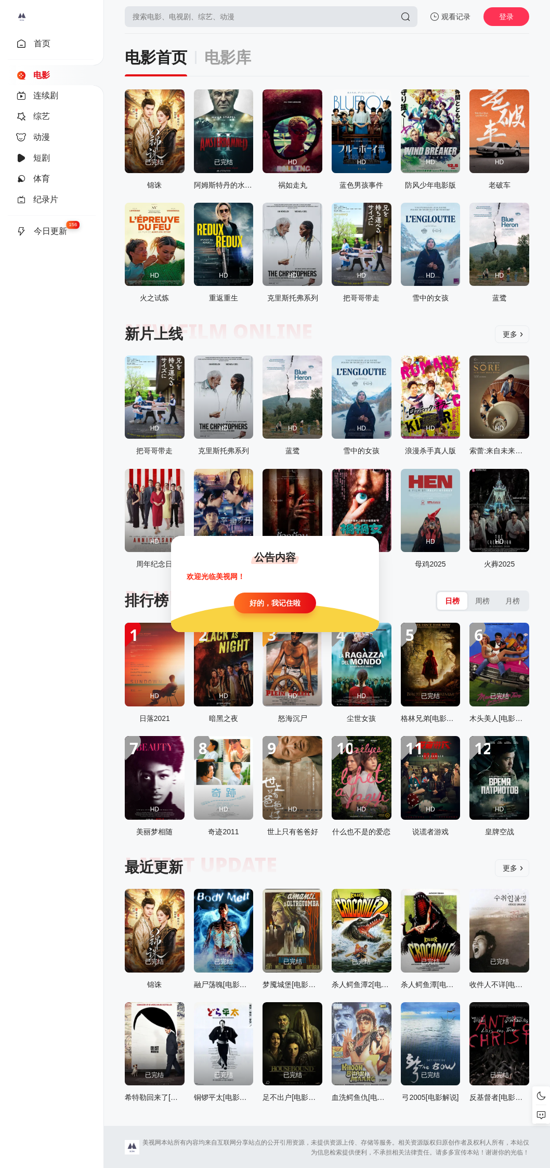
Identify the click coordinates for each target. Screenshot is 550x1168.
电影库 (227, 57)
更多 (513, 334)
